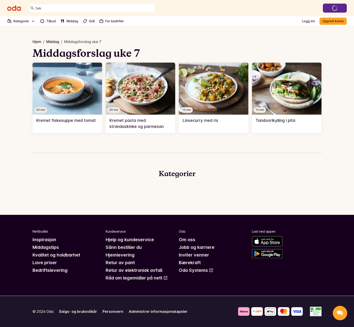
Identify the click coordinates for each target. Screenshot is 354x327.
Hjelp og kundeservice (130, 239)
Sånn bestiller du (124, 247)
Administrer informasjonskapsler (158, 311)
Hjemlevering (120, 255)
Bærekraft (190, 262)
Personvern (112, 311)
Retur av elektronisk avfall (134, 270)
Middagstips (46, 247)
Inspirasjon (44, 239)
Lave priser (45, 262)
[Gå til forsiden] (14, 8)
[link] (67, 98)
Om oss (187, 239)
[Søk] (32, 8)
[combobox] (94, 8)
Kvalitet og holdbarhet (56, 255)
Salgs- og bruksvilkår (78, 311)
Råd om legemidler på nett (137, 278)
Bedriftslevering (50, 270)
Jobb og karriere (196, 247)
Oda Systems (196, 270)
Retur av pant (120, 262)
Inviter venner (194, 255)
